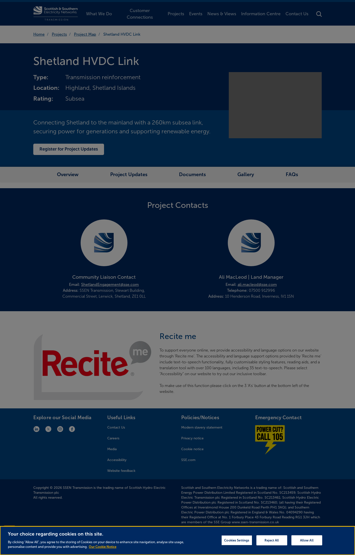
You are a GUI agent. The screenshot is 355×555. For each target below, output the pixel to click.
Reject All (272, 544)
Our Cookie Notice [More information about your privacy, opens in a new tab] (102, 551)
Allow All (307, 544)
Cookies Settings (236, 544)
